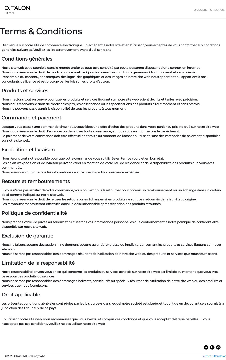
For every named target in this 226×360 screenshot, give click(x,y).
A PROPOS (217, 10)
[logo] (19, 10)
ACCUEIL (200, 10)
